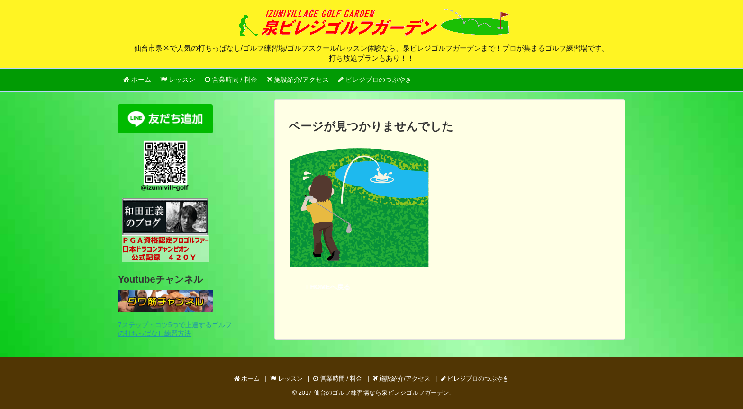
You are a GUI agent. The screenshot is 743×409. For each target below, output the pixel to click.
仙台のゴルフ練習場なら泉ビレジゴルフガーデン (381, 392)
